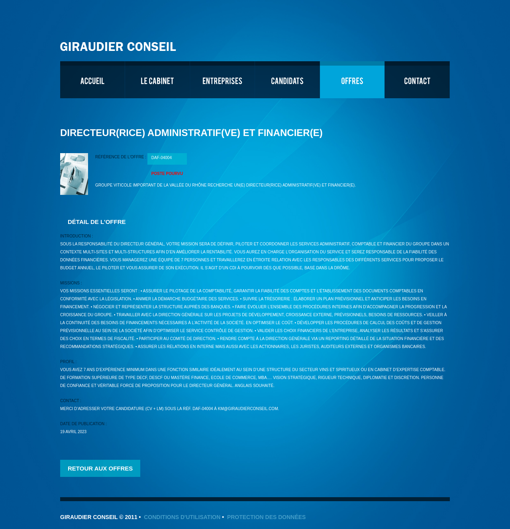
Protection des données (266, 517)
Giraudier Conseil (119, 43)
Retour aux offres (100, 468)
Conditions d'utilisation (182, 517)
